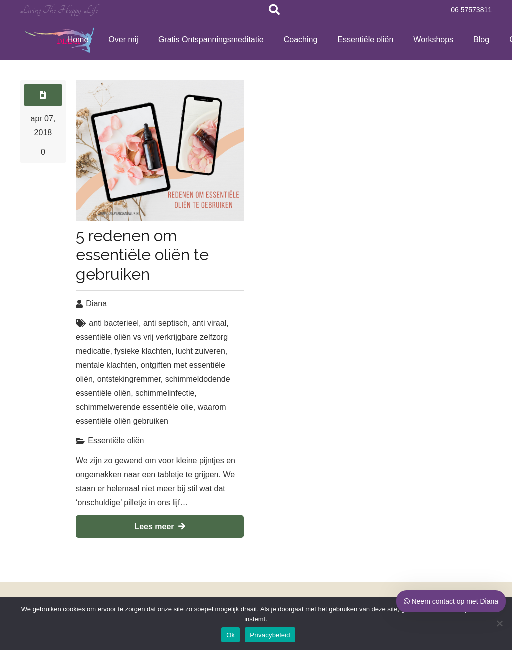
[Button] (43, 95)
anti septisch (166, 323)
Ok (230, 635)
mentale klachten (106, 365)
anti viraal (209, 323)
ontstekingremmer (129, 379)
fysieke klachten (143, 351)
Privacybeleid (270, 635)
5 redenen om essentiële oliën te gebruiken (142, 255)
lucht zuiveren (201, 351)
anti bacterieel (114, 323)
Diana (96, 304)
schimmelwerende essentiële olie (135, 407)
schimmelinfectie (165, 393)
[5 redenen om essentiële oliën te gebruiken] (160, 150)
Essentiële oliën (116, 440)
